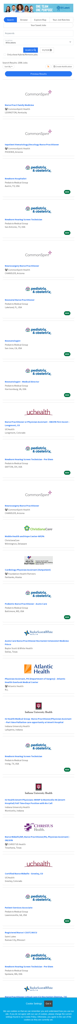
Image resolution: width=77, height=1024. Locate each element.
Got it (48, 1003)
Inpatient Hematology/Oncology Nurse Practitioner (32, 144)
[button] (47, 50)
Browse (24, 19)
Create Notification (63, 66)
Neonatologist (12, 340)
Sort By (8, 66)
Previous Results (38, 73)
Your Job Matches (61, 19)
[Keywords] (38, 33)
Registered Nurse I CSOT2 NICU (21, 932)
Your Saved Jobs (38, 25)
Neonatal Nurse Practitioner (19, 299)
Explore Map (40, 19)
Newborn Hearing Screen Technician (23, 219)
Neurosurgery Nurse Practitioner (22, 265)
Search (10, 19)
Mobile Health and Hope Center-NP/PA (24, 536)
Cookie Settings (34, 1003)
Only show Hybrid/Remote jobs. (22, 54)
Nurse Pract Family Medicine (19, 105)
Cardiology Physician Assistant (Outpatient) (28, 569)
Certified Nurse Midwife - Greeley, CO (24, 873)
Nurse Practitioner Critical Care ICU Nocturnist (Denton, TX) (36, 996)
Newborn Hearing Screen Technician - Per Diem (29, 459)
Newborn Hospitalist (15, 178)
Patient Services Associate (18, 907)
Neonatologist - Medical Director (22, 381)
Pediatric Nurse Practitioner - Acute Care (26, 603)
